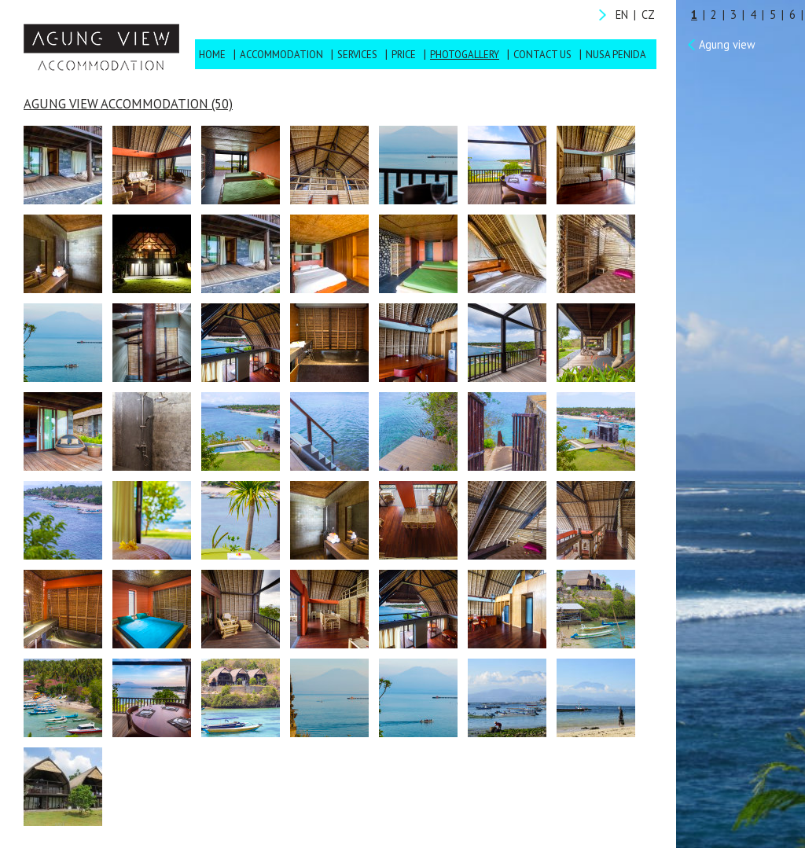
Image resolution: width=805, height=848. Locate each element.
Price (403, 54)
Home (212, 54)
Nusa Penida (616, 54)
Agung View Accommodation (101, 47)
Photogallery (464, 54)
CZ (648, 14)
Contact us (542, 54)
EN (622, 14)
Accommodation (281, 54)
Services (357, 54)
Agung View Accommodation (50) (128, 103)
